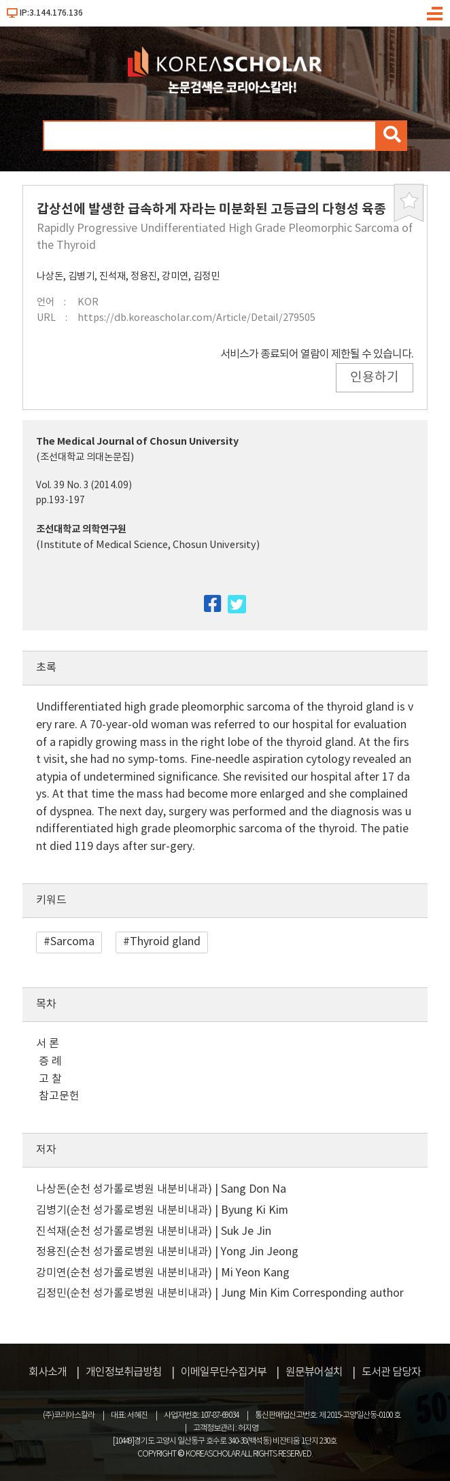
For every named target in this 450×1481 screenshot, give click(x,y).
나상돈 (50, 276)
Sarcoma (72, 942)
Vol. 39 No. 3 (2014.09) (84, 485)
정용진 (144, 276)
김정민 (206, 276)
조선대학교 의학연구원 (81, 529)
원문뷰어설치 (314, 1372)
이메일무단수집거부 (223, 1372)
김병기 (81, 276)
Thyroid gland (165, 942)
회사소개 (48, 1372)
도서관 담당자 (391, 1372)
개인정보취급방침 (124, 1372)
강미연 (175, 276)
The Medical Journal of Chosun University (137, 441)
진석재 (112, 276)
